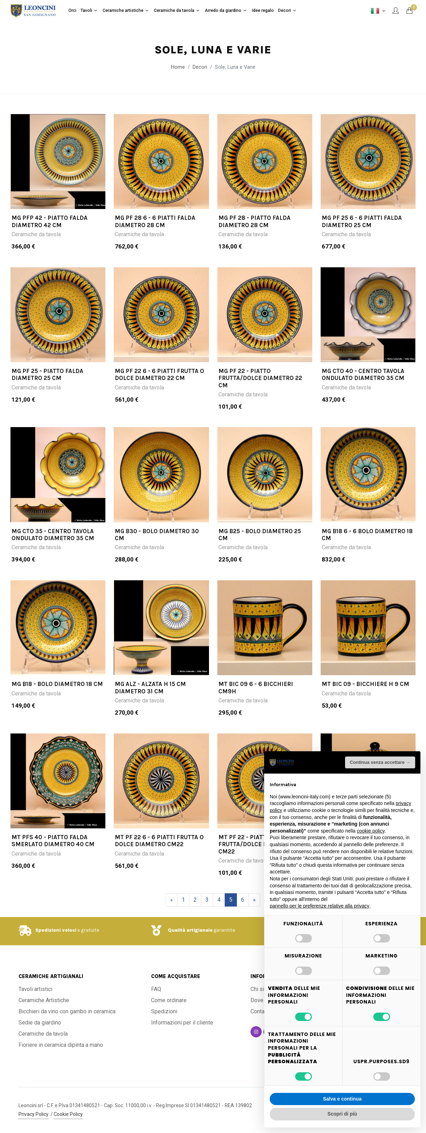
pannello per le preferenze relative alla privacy (319, 906)
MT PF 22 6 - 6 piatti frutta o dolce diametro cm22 (159, 841)
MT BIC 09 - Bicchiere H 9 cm (365, 683)
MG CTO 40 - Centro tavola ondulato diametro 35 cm (363, 374)
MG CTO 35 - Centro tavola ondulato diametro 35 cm (53, 535)
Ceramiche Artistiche (43, 1000)
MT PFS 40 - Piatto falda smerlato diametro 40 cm (53, 841)
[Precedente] (172, 900)
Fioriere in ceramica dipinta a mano (60, 1045)
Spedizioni (164, 1011)
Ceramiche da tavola (36, 234)
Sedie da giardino (39, 1022)
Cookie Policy (68, 1114)
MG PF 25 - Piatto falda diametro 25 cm (47, 374)
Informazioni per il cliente (182, 1022)
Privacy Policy (33, 1114)
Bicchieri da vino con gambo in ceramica (66, 1011)
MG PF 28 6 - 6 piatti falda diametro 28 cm (155, 221)
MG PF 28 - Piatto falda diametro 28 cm (254, 221)
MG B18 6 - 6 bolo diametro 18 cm (367, 535)
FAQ (156, 989)
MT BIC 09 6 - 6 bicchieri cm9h (255, 687)
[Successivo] (254, 900)
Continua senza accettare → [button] (380, 762)
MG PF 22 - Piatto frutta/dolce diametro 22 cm (260, 378)
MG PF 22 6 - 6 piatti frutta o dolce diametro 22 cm (159, 374)
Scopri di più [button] (342, 1114)
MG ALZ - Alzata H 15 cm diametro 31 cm (150, 687)
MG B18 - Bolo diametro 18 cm (57, 683)
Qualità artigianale (190, 930)
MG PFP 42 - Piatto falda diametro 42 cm (50, 221)
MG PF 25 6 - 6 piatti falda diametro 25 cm (362, 221)
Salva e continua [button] (342, 1099)
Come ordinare (169, 1000)
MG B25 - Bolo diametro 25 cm (259, 535)
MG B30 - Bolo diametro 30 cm (157, 535)
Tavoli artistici (35, 989)
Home (178, 67)
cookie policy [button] (370, 831)
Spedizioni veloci (55, 930)
